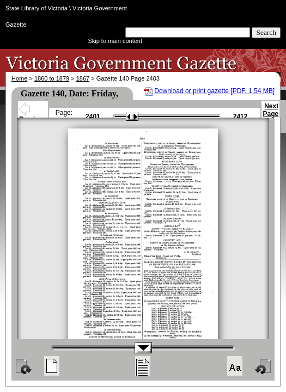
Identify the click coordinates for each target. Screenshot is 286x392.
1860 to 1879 (51, 78)
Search (266, 32)
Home (19, 78)
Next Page (270, 114)
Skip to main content (115, 41)
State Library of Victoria (36, 8)
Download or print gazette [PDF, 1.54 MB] (214, 91)
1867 (82, 78)
